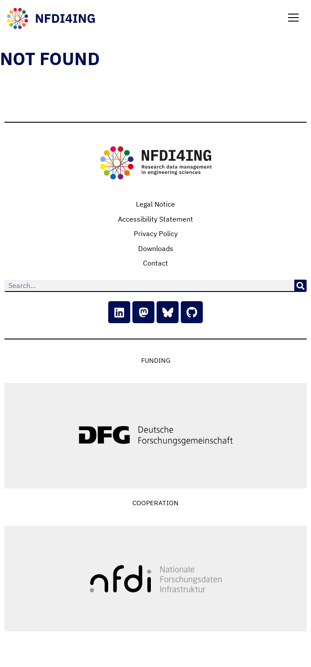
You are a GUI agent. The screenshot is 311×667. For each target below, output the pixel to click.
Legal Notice (155, 204)
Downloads (155, 248)
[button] (293, 18)
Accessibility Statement (155, 219)
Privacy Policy (156, 233)
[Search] (300, 286)
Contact (155, 263)
